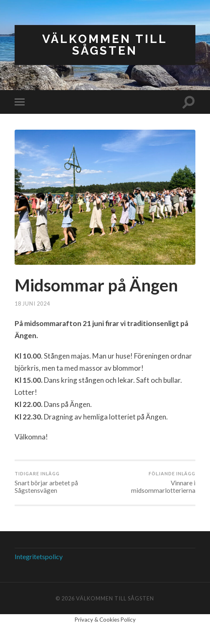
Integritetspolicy (39, 556)
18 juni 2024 (32, 303)
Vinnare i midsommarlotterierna (151, 482)
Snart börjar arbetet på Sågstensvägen (59, 482)
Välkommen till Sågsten (104, 45)
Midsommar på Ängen (96, 285)
